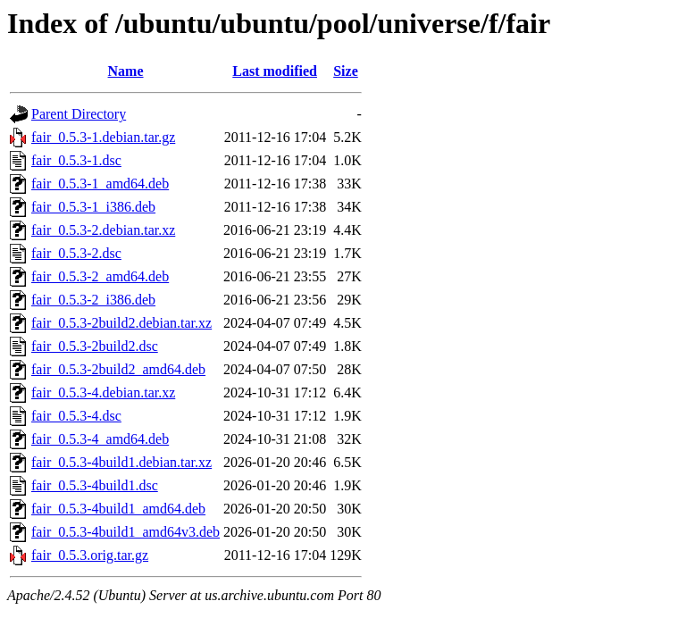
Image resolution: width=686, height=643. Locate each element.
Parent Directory (78, 113)
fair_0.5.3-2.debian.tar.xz (103, 230)
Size (345, 71)
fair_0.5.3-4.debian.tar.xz (103, 392)
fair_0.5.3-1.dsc (76, 160)
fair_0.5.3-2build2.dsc (94, 346)
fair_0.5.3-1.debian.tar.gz (103, 137)
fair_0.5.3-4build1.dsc (94, 485)
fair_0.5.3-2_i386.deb (93, 299)
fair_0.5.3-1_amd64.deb (100, 183)
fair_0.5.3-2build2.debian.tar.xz (121, 322)
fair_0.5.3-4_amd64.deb (100, 439)
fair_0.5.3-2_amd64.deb (100, 276)
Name (126, 71)
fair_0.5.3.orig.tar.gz (89, 555)
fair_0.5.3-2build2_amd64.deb (118, 369)
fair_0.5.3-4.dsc (76, 415)
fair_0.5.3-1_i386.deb (93, 206)
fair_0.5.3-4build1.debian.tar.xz (121, 462)
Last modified (274, 71)
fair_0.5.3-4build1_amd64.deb (118, 508)
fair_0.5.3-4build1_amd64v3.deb (125, 531)
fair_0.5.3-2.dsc (76, 253)
